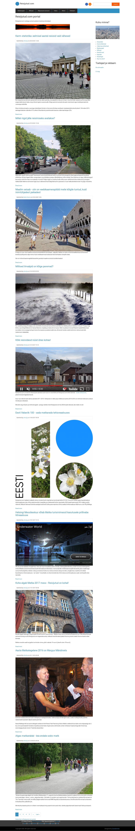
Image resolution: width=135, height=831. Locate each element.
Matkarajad (21, 10)
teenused (41, 823)
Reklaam (72, 10)
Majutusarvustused (43, 10)
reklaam (34, 823)
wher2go (25, 41)
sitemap (47, 823)
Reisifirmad (100, 52)
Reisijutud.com (27, 3)
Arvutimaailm (100, 67)
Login (24, 823)
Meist (63, 10)
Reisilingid (100, 56)
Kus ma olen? (101, 59)
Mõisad (31, 10)
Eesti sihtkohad (101, 44)
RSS (57, 823)
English (53, 823)
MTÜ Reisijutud (36, 821)
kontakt (57, 821)
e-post (29, 823)
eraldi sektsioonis (81, 392)
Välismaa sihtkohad (103, 46)
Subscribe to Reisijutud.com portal (25, 819)
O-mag (98, 71)
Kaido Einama (27, 197)
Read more (18, 114)
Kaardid (99, 54)
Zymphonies (116, 828)
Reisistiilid (100, 42)
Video (55, 10)
